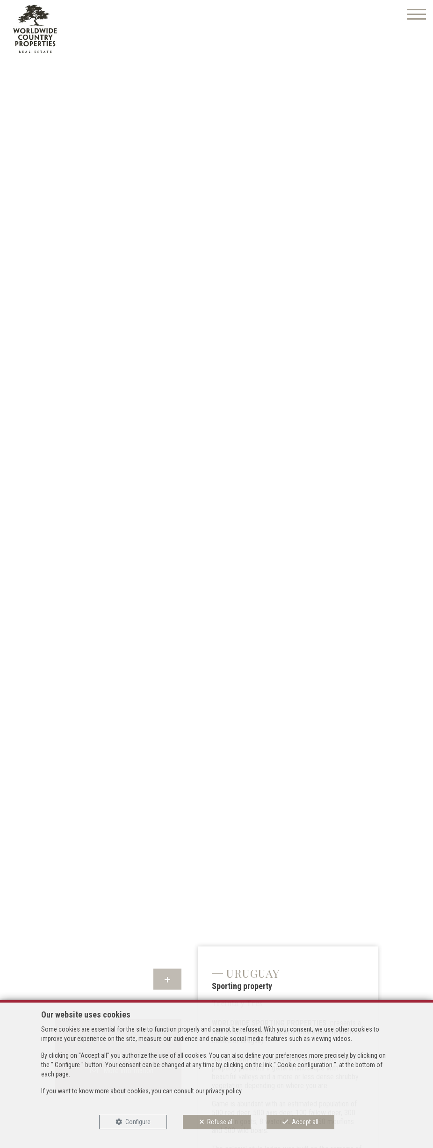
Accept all (305, 1122)
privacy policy (223, 1091)
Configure (138, 1122)
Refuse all (220, 1122)
